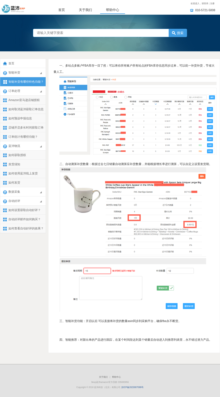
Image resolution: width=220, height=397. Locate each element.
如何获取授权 (14, 155)
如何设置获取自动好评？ (22, 210)
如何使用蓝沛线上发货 (20, 174)
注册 (212, 3)
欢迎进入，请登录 (199, 3)
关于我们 (85, 10)
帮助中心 (112, 10)
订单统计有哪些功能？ (20, 137)
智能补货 (23, 73)
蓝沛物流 (23, 146)
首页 (61, 10)
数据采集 (23, 192)
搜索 (180, 33)
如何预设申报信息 (17, 119)
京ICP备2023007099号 (132, 387)
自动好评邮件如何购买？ (22, 219)
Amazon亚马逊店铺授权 (21, 100)
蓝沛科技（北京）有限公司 (25, 7)
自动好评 (23, 201)
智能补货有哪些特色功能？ (23, 82)
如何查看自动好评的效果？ (23, 229)
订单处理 (23, 91)
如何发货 (11, 183)
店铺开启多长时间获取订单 (23, 128)
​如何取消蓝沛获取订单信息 (23, 109)
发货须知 (11, 164)
